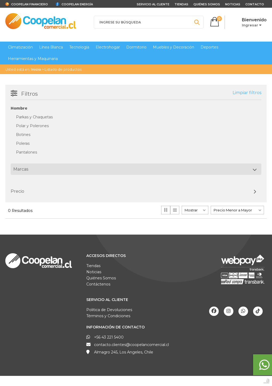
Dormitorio (136, 47)
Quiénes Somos (206, 4)
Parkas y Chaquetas (34, 117)
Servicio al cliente (153, 4)
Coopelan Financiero (29, 4)
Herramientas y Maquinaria (33, 58)
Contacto (254, 4)
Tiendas (181, 4)
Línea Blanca (51, 47)
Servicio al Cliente (107, 299)
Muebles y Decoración (173, 47)
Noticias (232, 4)
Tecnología (79, 47)
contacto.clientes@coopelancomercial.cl (131, 344)
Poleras (23, 143)
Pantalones (26, 152)
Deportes (209, 47)
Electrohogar (108, 47)
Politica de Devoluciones (109, 309)
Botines (23, 134)
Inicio (36, 69)
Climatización (20, 47)
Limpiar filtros (247, 92)
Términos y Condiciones (108, 315)
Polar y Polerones (32, 125)
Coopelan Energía (77, 4)
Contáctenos (98, 284)
